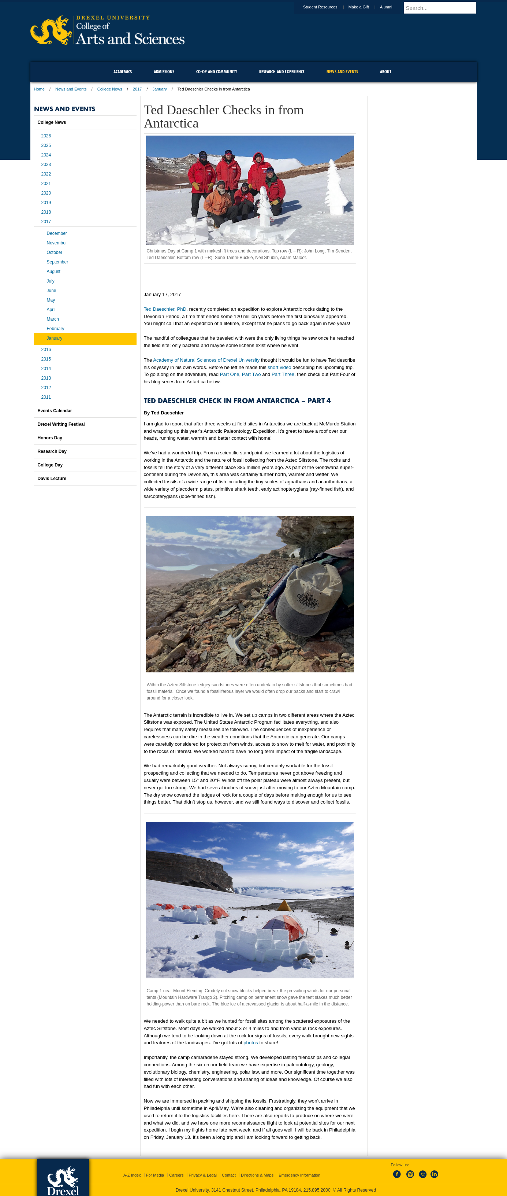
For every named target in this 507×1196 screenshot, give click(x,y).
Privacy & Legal (203, 1175)
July (51, 281)
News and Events (71, 89)
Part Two (251, 374)
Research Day (52, 451)
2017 (137, 89)
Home (39, 89)
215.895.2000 (317, 1190)
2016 (46, 349)
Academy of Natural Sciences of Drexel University (206, 360)
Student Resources (327, 7)
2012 (46, 387)
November (57, 243)
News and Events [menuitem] (342, 71)
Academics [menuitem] (122, 71)
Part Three (283, 374)
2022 (46, 174)
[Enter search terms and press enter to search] (444, 8)
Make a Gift (365, 7)
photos (250, 1042)
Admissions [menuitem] (164, 71)
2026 (46, 136)
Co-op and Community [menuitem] (216, 71)
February (55, 328)
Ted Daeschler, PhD (165, 309)
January (160, 89)
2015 (46, 359)
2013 (46, 378)
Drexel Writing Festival (61, 424)
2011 (46, 397)
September (57, 262)
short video (279, 367)
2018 (46, 212)
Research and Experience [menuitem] (282, 71)
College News (109, 89)
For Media (155, 1175)
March (53, 319)
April (51, 309)
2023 (46, 164)
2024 (46, 155)
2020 (46, 193)
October (55, 252)
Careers (176, 1175)
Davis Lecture (52, 478)
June (51, 290)
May (51, 300)
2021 (46, 183)
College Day (50, 465)
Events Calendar (55, 410)
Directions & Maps (257, 1175)
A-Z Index (132, 1175)
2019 (46, 202)
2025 (46, 145)
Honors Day (50, 437)
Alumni (393, 7)
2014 (46, 368)
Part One (229, 374)
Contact (229, 1175)
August (53, 271)
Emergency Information (299, 1175)
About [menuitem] (385, 71)
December (57, 233)
